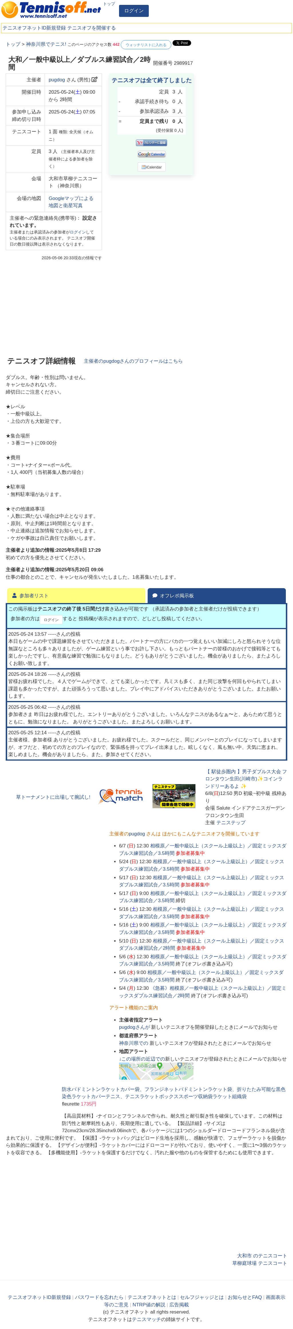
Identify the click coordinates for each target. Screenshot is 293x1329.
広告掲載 (179, 1305)
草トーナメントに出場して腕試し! (53, 797)
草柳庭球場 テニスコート (259, 1263)
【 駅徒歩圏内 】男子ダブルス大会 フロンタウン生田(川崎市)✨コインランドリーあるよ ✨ (246, 779)
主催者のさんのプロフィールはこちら (133, 361)
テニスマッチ (146, 1319)
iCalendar (151, 167)
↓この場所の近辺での (142, 1059)
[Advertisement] (244, 76)
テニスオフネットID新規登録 (34, 28)
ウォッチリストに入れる (146, 45)
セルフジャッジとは (202, 1297)
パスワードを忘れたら (99, 1297)
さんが (135, 1027)
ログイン (134, 10)
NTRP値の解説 (148, 1305)
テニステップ (231, 822)
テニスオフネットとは (152, 1297)
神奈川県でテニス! (46, 44)
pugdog (57, 80)
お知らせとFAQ (245, 1297)
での (134, 1043)
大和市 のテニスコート (262, 1256)
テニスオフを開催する (91, 28)
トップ (109, 3)
